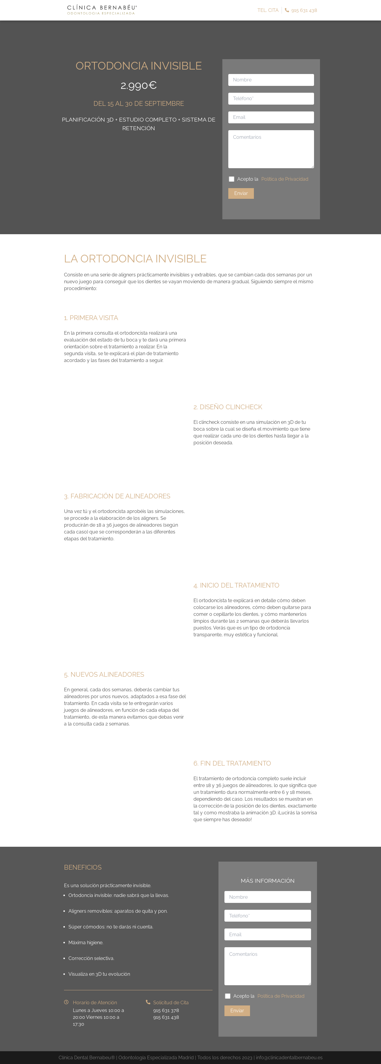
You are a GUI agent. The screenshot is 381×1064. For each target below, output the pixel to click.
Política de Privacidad (284, 179)
